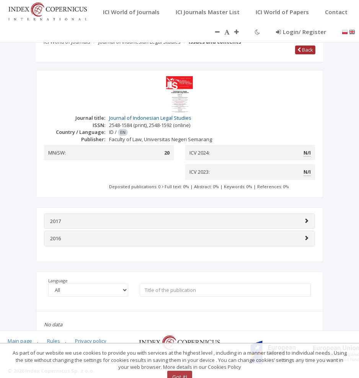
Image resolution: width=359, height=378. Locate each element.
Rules (53, 340)
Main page (20, 340)
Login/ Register (301, 32)
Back (305, 49)
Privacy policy (90, 340)
